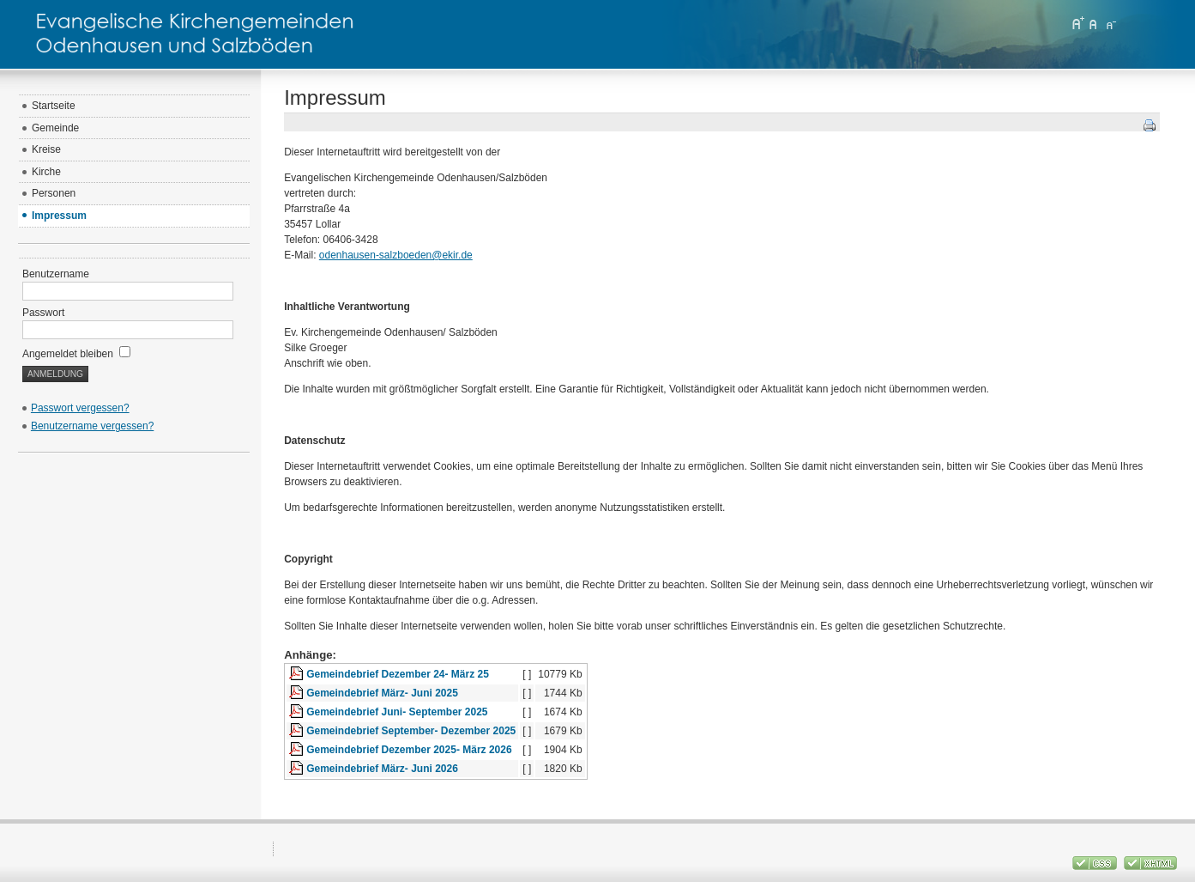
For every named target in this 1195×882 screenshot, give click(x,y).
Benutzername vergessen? (92, 426)
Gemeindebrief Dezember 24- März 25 (397, 674)
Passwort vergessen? (80, 408)
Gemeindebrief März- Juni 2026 (382, 769)
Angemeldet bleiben (76, 354)
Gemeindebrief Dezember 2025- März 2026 (408, 750)
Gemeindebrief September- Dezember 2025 (411, 731)
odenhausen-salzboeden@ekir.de (396, 255)
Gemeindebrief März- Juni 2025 (382, 693)
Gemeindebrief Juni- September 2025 (396, 712)
